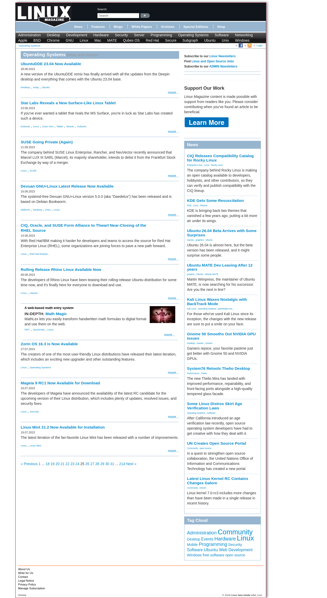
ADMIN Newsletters (223, 66)
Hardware (101, 35)
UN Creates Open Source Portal (216, 443)
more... (173, 92)
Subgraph (190, 40)
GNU (70, 40)
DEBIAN (25, 209)
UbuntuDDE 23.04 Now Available (51, 64)
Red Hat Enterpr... (40, 253)
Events (207, 539)
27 (92, 464)
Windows (242, 40)
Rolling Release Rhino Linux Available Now (61, 269)
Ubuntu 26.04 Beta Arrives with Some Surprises (221, 232)
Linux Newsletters (222, 56)
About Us (24, 569)
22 (67, 464)
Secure (170, 40)
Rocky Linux (217, 165)
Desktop (53, 35)
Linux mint (47, 126)
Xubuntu (82, 126)
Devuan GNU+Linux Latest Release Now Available (67, 186)
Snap (36, 87)
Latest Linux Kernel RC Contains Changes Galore (217, 480)
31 (112, 464)
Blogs (118, 27)
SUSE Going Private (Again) (47, 142)
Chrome (53, 40)
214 (122, 464)
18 (47, 464)
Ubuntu (210, 40)
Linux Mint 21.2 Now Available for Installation (63, 427)
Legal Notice (26, 580)
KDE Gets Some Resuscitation (215, 200)
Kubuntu (25, 126)
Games (190, 240)
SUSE (33, 170)
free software (213, 555)
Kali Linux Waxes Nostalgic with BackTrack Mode (217, 301)
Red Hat (152, 40)
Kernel (203, 488)
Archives (167, 27)
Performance (193, 373)
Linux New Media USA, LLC (246, 595)
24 (77, 464)
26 (87, 464)
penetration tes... (226, 308)
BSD (37, 40)
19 (53, 464)
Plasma (203, 205)
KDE (189, 205)
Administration (29, 35)
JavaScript (38, 329)
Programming (161, 35)
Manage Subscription (31, 588)
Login (259, 45)
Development (76, 35)
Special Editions (195, 27)
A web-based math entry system (49, 308)
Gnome (208, 343)
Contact (23, 576)
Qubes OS (131, 40)
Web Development (235, 550)
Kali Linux (191, 308)
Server (139, 35)
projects (190, 274)
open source (205, 448)
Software (222, 35)
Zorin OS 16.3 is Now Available (49, 344)
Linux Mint (35, 445)
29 (102, 464)
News (78, 27)
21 (63, 464)
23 (73, 464)
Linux (84, 40)
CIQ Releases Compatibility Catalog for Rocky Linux (220, 158)
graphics (200, 240)
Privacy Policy (27, 584)
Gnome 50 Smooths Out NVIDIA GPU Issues (221, 336)
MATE (112, 40)
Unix (225, 40)
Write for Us (25, 572)
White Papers (142, 27)
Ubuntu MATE (211, 274)
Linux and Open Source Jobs (213, 61)
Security (121, 35)
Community (192, 448)
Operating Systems (193, 35)
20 (57, 464)
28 (97, 464)
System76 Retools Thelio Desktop (218, 368)
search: (102, 9)
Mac (97, 40)
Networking (244, 35)
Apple (22, 40)
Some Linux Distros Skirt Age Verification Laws (214, 405)
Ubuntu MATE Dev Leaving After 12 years (220, 267)
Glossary (22, 595)
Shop (221, 27)
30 (107, 464)
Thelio (204, 373)
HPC (27, 329)
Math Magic (56, 314)
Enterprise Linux (195, 165)
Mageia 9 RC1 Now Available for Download (60, 383)
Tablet (59, 126)
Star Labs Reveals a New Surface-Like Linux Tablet (68, 103)
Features (98, 27)
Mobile (192, 545)
